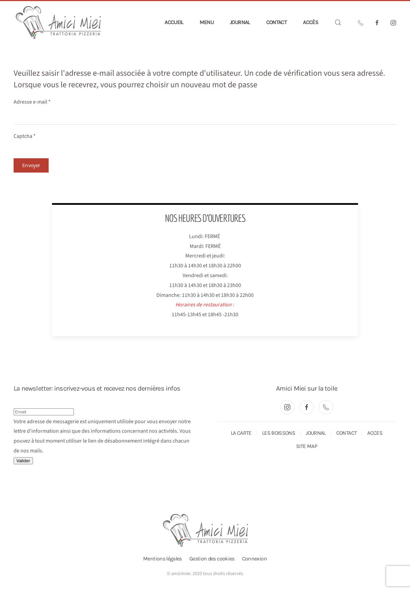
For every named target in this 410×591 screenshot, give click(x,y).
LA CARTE (241, 433)
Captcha (25, 136)
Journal (240, 22)
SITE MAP (306, 446)
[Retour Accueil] (59, 22)
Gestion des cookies (212, 558)
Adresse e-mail (32, 102)
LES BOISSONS (278, 433)
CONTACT (346, 433)
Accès (310, 22)
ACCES (374, 433)
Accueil (174, 22)
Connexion (254, 558)
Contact (276, 22)
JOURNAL (316, 433)
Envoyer (31, 165)
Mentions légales (162, 558)
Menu (206, 22)
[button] (338, 22)
